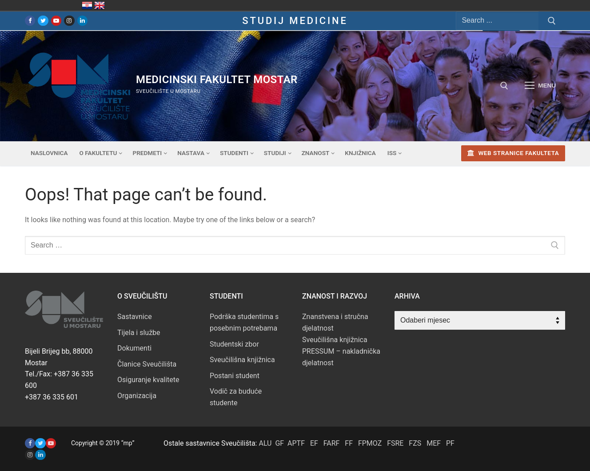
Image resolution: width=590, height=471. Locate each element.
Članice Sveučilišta (146, 364)
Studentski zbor (234, 344)
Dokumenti (134, 348)
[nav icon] (540, 85)
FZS (415, 443)
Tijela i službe (138, 332)
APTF (296, 443)
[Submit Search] (551, 21)
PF (450, 443)
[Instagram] (69, 21)
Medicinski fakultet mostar (217, 79)
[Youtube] (56, 21)
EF (314, 443)
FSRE (395, 443)
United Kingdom (99, 5)
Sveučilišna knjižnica (242, 359)
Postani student (234, 375)
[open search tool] (504, 86)
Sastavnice (134, 316)
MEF (434, 443)
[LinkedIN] (40, 455)
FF (349, 443)
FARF (331, 443)
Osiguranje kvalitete (148, 379)
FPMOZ (370, 443)
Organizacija (136, 395)
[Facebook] (30, 21)
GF (279, 443)
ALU (265, 443)
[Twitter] (43, 21)
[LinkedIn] (82, 21)
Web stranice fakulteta (513, 152)
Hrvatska (87, 5)
